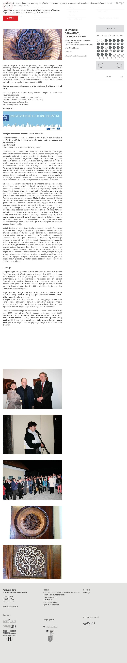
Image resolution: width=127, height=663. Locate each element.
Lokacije (86, 592)
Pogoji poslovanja (50, 602)
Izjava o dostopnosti (51, 605)
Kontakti (86, 590)
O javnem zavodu (50, 597)
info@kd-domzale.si (10, 606)
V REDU (10, 18)
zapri (120, 3)
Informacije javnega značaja (54, 595)
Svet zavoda (48, 600)
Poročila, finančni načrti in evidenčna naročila (61, 592)
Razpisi (46, 590)
